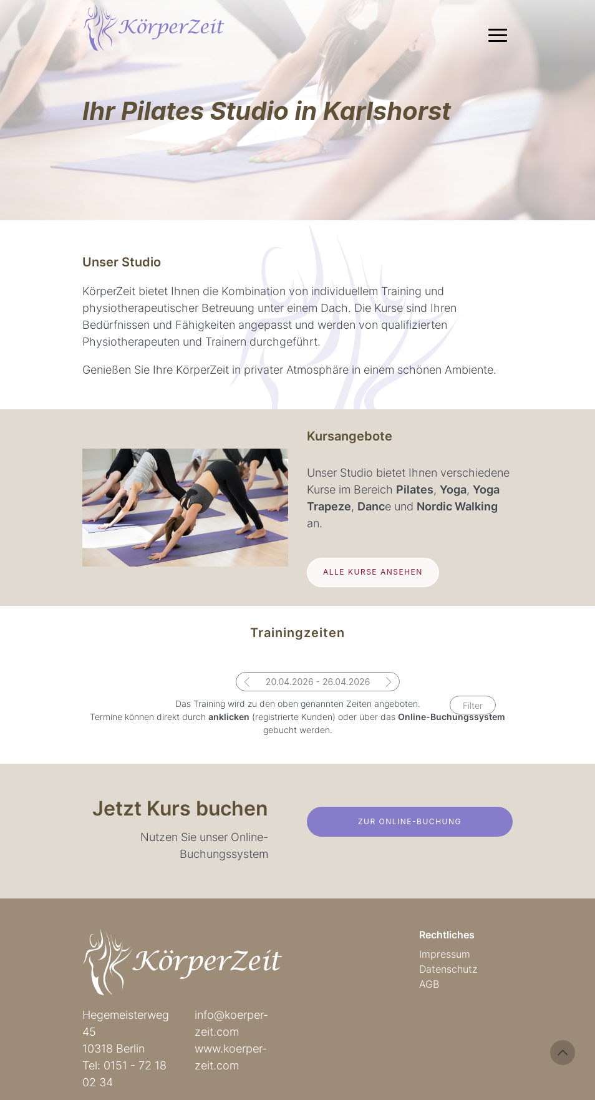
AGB (429, 984)
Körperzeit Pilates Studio (162, 31)
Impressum (444, 954)
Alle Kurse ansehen (373, 572)
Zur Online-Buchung (410, 821)
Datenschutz (448, 969)
